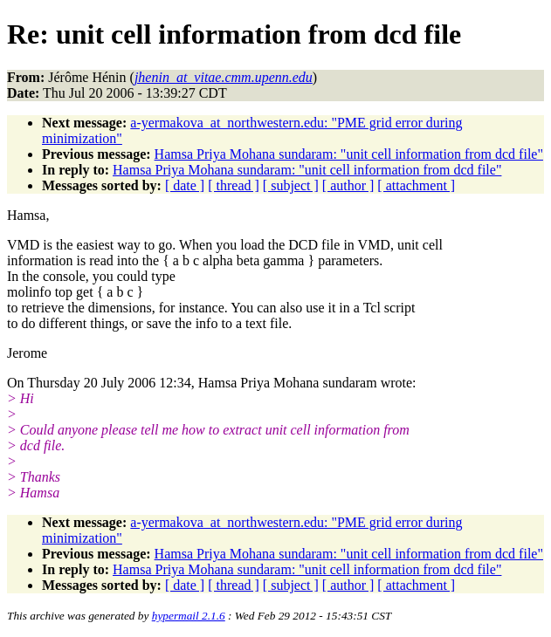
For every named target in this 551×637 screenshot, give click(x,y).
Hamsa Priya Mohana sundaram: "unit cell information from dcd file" (349, 154)
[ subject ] (291, 185)
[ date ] (184, 185)
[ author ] (348, 185)
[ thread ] (233, 185)
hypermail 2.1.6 (188, 615)
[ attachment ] (416, 185)
